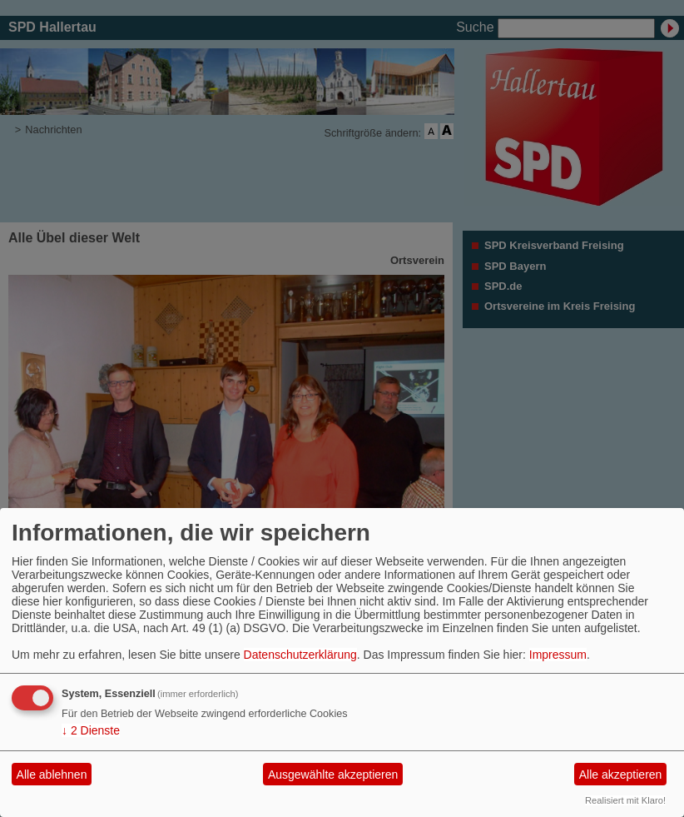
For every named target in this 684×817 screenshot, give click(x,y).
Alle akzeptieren (620, 774)
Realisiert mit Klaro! (625, 800)
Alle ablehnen (52, 774)
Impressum (558, 654)
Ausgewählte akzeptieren (333, 774)
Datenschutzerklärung (300, 654)
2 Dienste (91, 730)
